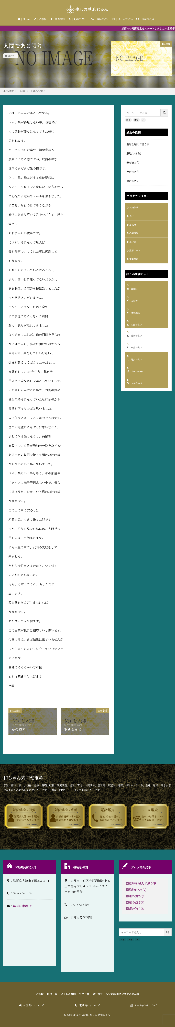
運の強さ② (132, 171)
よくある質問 (65, 994)
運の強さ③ (132, 162)
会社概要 (99, 994)
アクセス (83, 994)
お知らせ (134, 207)
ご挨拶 (32, 994)
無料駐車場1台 (23, 906)
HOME (10, 91)
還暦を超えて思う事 (137, 144)
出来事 (11, 55)
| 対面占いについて (32, 1006)
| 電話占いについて (89, 1006)
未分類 (133, 244)
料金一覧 (46, 994)
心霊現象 (134, 235)
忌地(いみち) (133, 153)
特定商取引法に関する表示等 (128, 994)
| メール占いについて (145, 1006)
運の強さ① (132, 181)
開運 (136, 120)
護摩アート (135, 253)
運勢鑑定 (134, 263)
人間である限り (38, 91)
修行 (131, 217)
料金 (128, 120)
